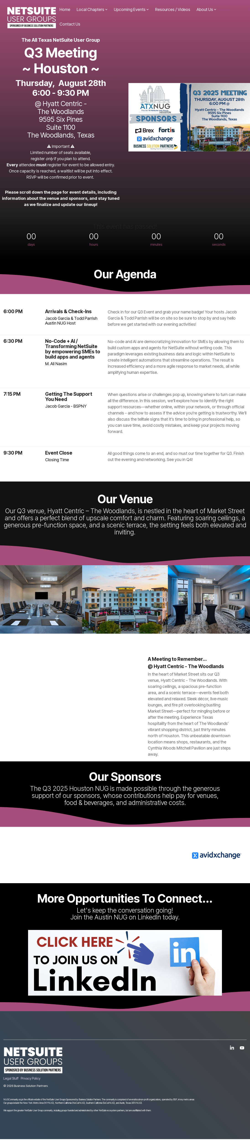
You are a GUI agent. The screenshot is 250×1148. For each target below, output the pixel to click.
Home (65, 9)
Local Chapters (92, 9)
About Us (206, 9)
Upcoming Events (131, 9)
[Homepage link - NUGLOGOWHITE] (33, 1070)
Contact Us (70, 24)
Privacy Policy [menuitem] (30, 1078)
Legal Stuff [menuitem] (10, 1078)
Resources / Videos (172, 9)
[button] (232, 1048)
